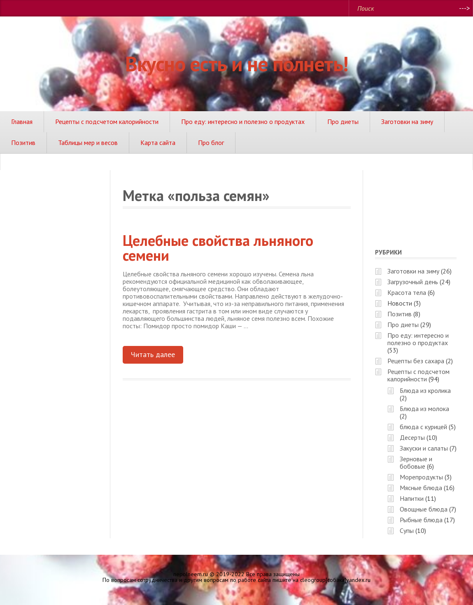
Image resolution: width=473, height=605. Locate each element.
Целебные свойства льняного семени (218, 248)
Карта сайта (157, 142)
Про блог (211, 142)
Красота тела (406, 292)
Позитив (23, 142)
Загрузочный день (412, 282)
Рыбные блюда (421, 520)
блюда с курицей (423, 427)
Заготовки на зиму (407, 121)
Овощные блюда (423, 509)
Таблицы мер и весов (88, 142)
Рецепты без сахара (415, 361)
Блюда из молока (424, 408)
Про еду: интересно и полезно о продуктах (243, 121)
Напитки (412, 498)
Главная (22, 121)
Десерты (412, 437)
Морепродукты (421, 477)
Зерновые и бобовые (416, 462)
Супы (407, 530)
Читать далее (153, 354)
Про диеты (343, 121)
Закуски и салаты (424, 448)
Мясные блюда (421, 488)
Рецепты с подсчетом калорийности (106, 121)
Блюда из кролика (425, 390)
